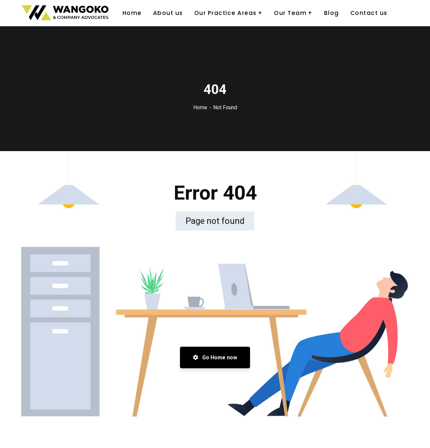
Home (200, 107)
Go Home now (215, 357)
